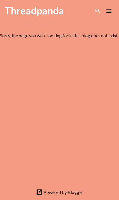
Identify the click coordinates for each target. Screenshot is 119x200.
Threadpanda (34, 10)
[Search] (97, 11)
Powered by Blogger (59, 192)
